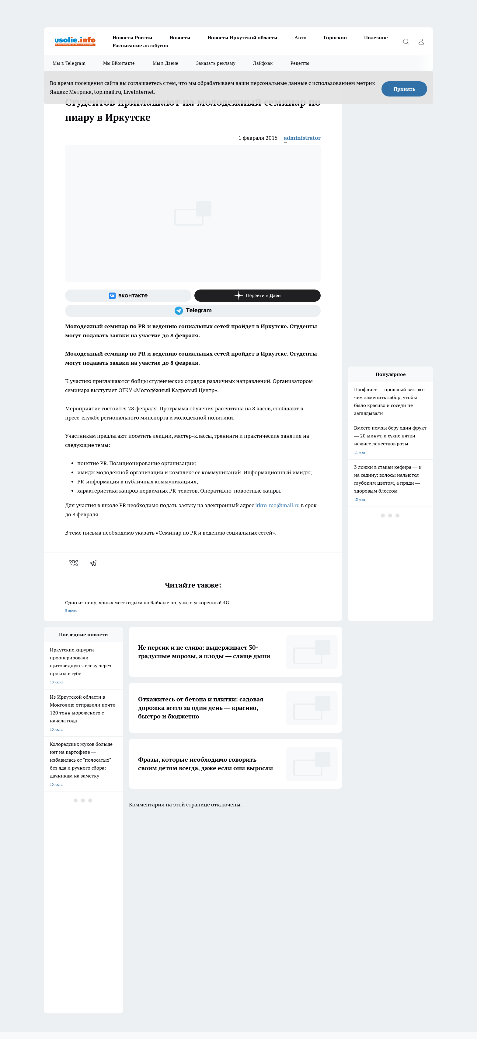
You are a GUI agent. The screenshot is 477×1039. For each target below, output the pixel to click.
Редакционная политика (218, 879)
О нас (125, 887)
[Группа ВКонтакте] (128, 296)
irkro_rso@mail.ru (277, 505)
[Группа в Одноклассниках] (325, 855)
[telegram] (95, 563)
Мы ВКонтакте (119, 63)
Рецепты (300, 63)
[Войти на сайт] (421, 41)
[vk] (74, 563)
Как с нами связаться (62, 887)
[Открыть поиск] (406, 41)
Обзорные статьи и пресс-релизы (72, 879)
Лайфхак (263, 63)
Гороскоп (335, 37)
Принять (404, 89)
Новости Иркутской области (242, 37)
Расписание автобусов (140, 45)
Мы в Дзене (166, 63)
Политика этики (134, 879)
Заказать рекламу (216, 63)
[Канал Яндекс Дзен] (257, 296)
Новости (179, 37)
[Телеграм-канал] (193, 311)
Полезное (376, 37)
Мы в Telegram (69, 63)
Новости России (132, 37)
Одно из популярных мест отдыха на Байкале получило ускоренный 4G (193, 606)
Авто (300, 37)
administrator (302, 137)
